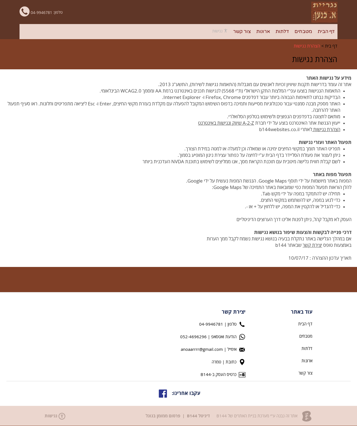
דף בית (331, 46)
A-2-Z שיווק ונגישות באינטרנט (226, 123)
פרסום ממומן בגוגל (163, 416)
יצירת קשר (312, 245)
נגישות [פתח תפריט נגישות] (220, 31)
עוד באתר (301, 312)
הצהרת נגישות (307, 46)
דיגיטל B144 (198, 416)
